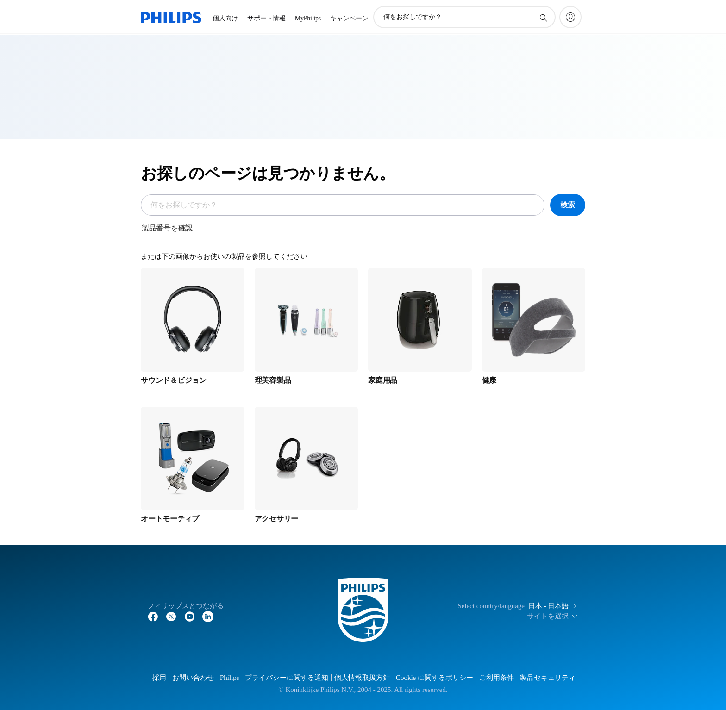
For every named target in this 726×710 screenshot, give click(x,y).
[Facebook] (152, 616)
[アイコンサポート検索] (543, 17)
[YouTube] (189, 616)
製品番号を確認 (167, 228)
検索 (567, 205)
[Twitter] (171, 616)
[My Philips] (570, 17)
